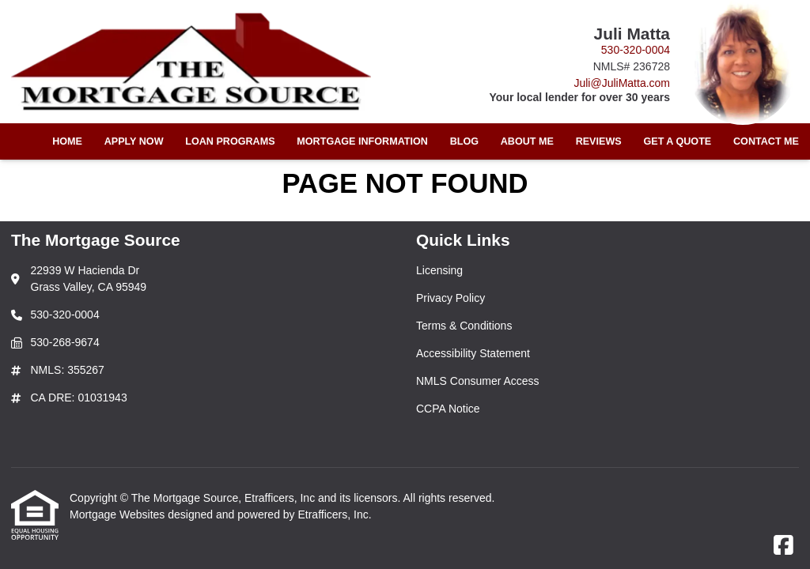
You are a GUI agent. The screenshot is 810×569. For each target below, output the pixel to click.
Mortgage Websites (119, 514)
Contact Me (766, 141)
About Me (527, 141)
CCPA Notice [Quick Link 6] (448, 408)
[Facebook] (783, 546)
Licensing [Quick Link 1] (439, 270)
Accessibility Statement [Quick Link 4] (473, 353)
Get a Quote (677, 141)
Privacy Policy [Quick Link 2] (450, 298)
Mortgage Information (362, 141)
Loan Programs (229, 141)
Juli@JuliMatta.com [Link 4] (621, 83)
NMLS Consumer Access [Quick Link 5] (477, 381)
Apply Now (134, 141)
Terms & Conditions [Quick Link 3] (464, 325)
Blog (464, 141)
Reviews (599, 141)
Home (67, 141)
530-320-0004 (635, 49)
